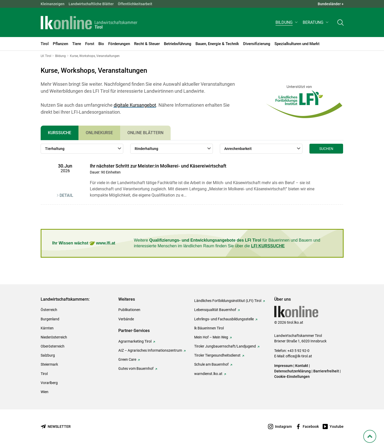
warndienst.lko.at (208, 374)
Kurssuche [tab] (59, 132)
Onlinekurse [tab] (99, 132)
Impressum (283, 366)
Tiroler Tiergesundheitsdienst (217, 355)
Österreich (49, 310)
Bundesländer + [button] (331, 4)
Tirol (44, 374)
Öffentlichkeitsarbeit (135, 4)
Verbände (126, 319)
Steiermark (49, 364)
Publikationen (129, 310)
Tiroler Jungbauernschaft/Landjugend (225, 346)
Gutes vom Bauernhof (136, 368)
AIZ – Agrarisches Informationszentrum (150, 350)
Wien (44, 392)
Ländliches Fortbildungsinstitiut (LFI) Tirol (227, 301)
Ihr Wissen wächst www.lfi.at (83, 243)
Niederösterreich (54, 337)
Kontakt (301, 366)
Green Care (127, 359)
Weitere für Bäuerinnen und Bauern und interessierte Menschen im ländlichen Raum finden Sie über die (227, 243)
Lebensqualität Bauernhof (215, 310)
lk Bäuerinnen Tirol (209, 328)
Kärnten (47, 328)
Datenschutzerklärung (292, 371)
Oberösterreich (52, 346)
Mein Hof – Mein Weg (211, 337)
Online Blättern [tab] (145, 132)
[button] (287, 22)
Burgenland (50, 319)
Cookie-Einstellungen (292, 376)
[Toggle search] (340, 22)
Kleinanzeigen (52, 4)
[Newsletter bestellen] (56, 426)
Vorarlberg (49, 383)
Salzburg (48, 355)
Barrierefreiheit (326, 371)
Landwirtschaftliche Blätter (91, 4)
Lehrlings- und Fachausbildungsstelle (224, 319)
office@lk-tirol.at (299, 356)
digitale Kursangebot (135, 105)
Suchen (326, 149)
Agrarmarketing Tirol (134, 341)
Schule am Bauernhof (211, 364)
